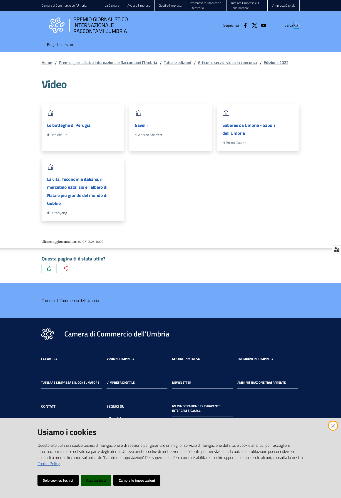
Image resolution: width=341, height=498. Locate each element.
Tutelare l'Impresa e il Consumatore (70, 382)
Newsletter (181, 382)
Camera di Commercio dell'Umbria (64, 5)
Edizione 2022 (276, 62)
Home (47, 62)
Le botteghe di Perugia (68, 125)
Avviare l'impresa (120, 359)
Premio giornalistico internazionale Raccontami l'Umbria (108, 62)
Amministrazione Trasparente (261, 382)
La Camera (49, 359)
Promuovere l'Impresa (255, 359)
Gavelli (141, 125)
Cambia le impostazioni (137, 480)
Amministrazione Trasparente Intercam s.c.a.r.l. (196, 408)
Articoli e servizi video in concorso (227, 62)
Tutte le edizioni (177, 62)
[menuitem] (60, 45)
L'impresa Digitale (121, 382)
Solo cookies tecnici (58, 480)
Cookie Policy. (48, 464)
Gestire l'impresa (186, 359)
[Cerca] (294, 25)
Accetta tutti (96, 480)
